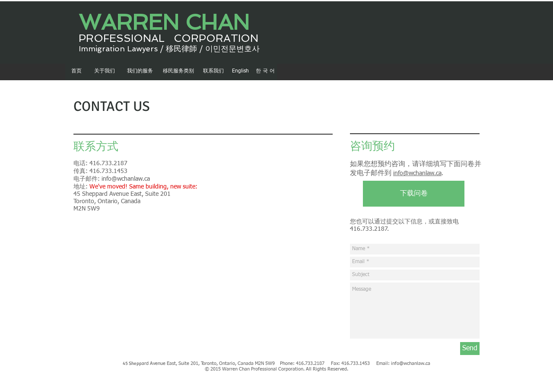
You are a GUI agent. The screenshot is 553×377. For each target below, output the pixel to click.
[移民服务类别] (178, 71)
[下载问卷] (413, 194)
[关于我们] (104, 71)
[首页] (76, 71)
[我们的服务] (139, 71)
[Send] (470, 348)
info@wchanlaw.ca (126, 179)
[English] (240, 71)
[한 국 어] (265, 71)
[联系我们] (213, 71)
